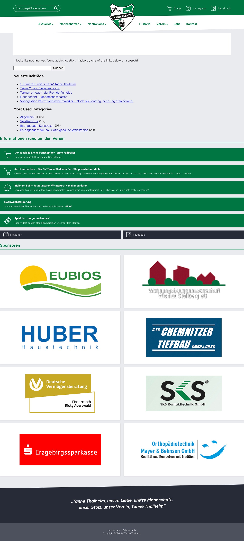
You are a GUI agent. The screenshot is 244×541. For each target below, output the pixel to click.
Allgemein (27, 117)
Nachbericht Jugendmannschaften (43, 97)
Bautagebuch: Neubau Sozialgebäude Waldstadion (54, 130)
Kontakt (191, 24)
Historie (144, 24)
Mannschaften (69, 24)
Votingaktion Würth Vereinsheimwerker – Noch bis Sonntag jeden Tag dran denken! (76, 101)
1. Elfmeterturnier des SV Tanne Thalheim (48, 84)
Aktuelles (44, 24)
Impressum (114, 530)
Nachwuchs (95, 24)
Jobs (177, 24)
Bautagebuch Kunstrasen (37, 126)
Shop (174, 8)
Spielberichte (29, 121)
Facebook (221, 8)
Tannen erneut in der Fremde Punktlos (46, 92)
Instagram (196, 8)
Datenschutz (129, 530)
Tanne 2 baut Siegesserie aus (40, 88)
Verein (161, 24)
